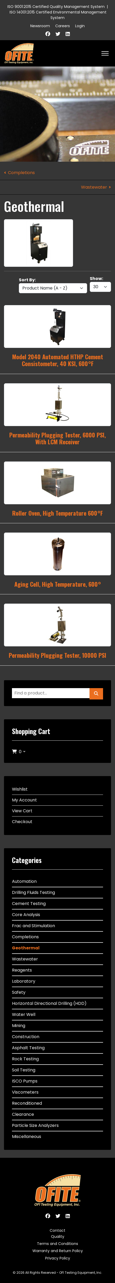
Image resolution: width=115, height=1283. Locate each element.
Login (80, 26)
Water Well (23, 1014)
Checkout (22, 822)
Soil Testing (23, 1070)
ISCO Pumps (24, 1081)
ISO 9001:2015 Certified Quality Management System (56, 6)
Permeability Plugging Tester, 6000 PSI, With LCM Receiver (57, 438)
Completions (21, 173)
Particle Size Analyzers (35, 1125)
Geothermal (26, 948)
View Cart (22, 811)
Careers (62, 26)
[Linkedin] (68, 34)
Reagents (22, 970)
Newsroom (40, 26)
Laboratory (23, 981)
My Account (24, 800)
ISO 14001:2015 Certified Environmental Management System (58, 15)
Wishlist (20, 789)
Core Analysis (26, 915)
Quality (57, 1236)
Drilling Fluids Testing (33, 892)
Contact (57, 1230)
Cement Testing (29, 904)
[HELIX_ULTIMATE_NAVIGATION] (105, 53)
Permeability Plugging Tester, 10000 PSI (57, 655)
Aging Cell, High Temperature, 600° (57, 584)
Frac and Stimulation (33, 926)
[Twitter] (58, 34)
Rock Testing (25, 1059)
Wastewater (94, 187)
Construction (25, 1037)
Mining (18, 1026)
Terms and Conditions (57, 1243)
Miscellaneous (26, 1136)
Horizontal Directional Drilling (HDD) (49, 1003)
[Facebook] (47, 34)
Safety (18, 992)
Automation (24, 881)
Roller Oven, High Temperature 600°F (57, 513)
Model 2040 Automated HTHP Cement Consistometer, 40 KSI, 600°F (57, 360)
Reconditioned (27, 1103)
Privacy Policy (57, 1258)
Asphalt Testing (28, 1048)
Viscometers (25, 1092)
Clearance (23, 1114)
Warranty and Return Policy (57, 1250)
